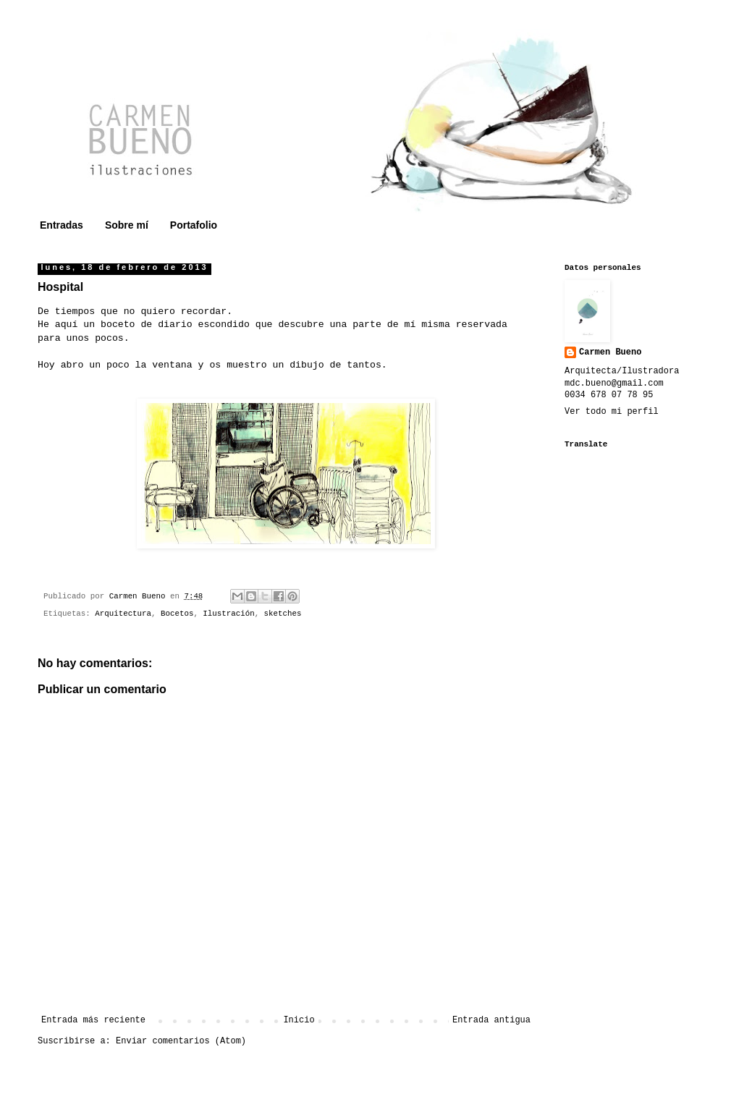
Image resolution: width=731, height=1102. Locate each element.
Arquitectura (123, 613)
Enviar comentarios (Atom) (181, 1041)
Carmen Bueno (610, 352)
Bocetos (177, 613)
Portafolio (193, 225)
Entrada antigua (491, 1020)
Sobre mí (126, 225)
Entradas (61, 225)
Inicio (298, 1020)
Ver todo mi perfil (612, 412)
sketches (283, 613)
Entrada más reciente (93, 1020)
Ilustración (228, 613)
